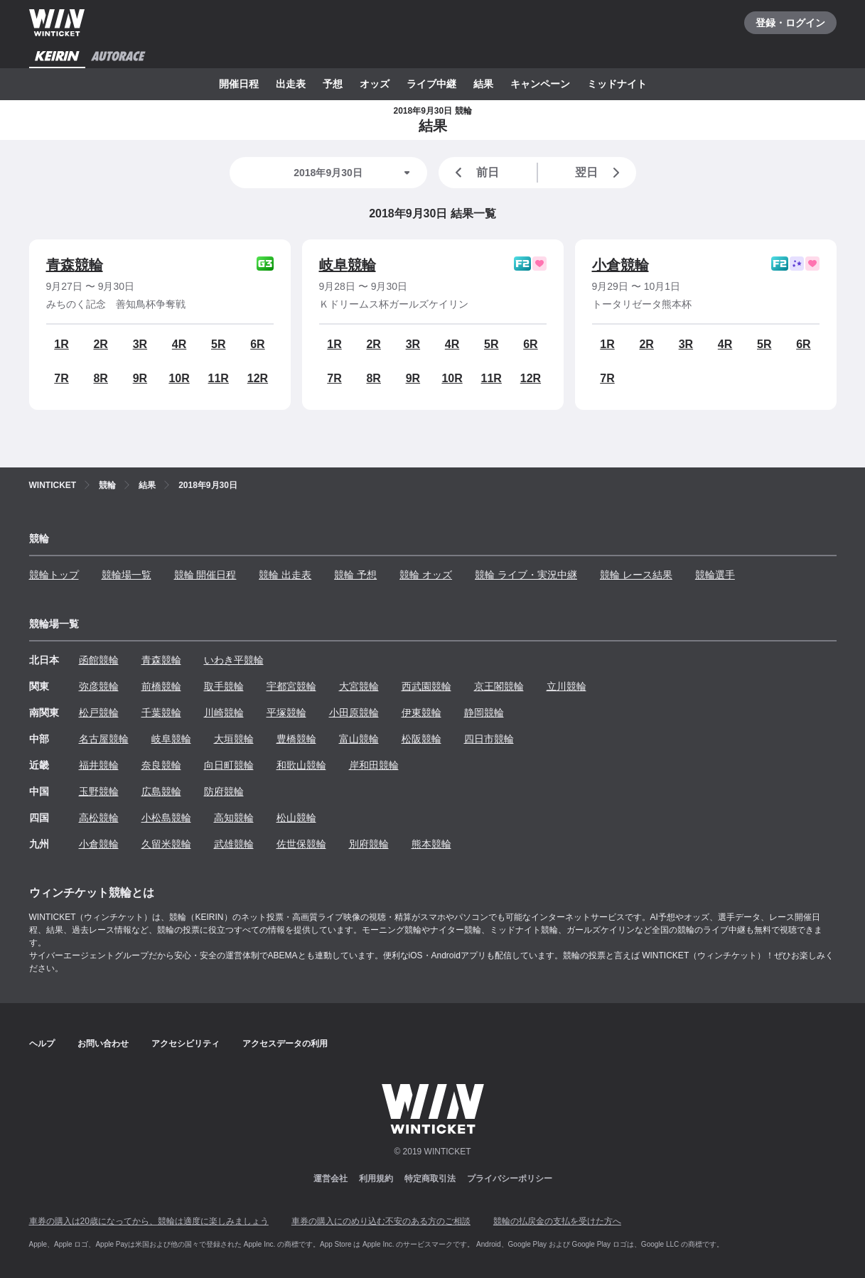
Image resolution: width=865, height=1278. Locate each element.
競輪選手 (715, 574)
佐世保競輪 (301, 844)
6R (257, 344)
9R (140, 378)
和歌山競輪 (301, 765)
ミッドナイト (617, 84)
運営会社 (330, 1179)
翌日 (600, 172)
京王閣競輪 (499, 686)
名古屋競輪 (104, 738)
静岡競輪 (484, 712)
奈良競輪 (161, 765)
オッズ (374, 84)
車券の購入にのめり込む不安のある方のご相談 (381, 1221)
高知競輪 (234, 817)
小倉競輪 (620, 265)
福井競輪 (99, 765)
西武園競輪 (426, 686)
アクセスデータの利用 (285, 1044)
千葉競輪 (161, 712)
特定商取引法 (430, 1179)
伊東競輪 (421, 712)
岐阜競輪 (347, 265)
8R (100, 378)
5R (218, 344)
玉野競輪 (99, 791)
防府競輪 (224, 791)
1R (61, 344)
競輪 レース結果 (636, 574)
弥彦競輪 (99, 686)
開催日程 (239, 84)
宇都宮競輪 (291, 686)
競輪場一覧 (126, 574)
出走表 (291, 84)
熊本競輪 (431, 844)
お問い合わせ (103, 1044)
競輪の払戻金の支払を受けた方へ (557, 1221)
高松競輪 (99, 817)
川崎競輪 (224, 712)
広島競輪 (161, 791)
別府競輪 (369, 844)
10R (178, 378)
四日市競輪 (489, 738)
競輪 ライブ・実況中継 (526, 574)
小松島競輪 (166, 817)
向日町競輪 (229, 765)
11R (218, 378)
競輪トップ (54, 574)
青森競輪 (74, 265)
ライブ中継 (431, 84)
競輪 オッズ (425, 574)
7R (61, 378)
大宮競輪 (359, 686)
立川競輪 (566, 686)
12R (257, 378)
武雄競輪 (234, 844)
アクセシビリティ (185, 1044)
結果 (483, 84)
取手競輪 (224, 686)
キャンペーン (540, 84)
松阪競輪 (421, 738)
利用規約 (376, 1179)
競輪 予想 (355, 574)
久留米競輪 (166, 844)
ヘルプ (42, 1044)
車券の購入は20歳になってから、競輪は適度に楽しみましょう (149, 1221)
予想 (333, 84)
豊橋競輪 (296, 738)
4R (179, 344)
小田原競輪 (354, 712)
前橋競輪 (161, 686)
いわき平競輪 (234, 660)
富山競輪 (359, 738)
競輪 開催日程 (205, 574)
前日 (475, 172)
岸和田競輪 (374, 765)
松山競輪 (296, 817)
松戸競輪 (99, 712)
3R (140, 344)
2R (100, 344)
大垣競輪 (234, 738)
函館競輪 (99, 660)
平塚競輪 (286, 712)
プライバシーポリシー (509, 1179)
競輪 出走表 (285, 574)
